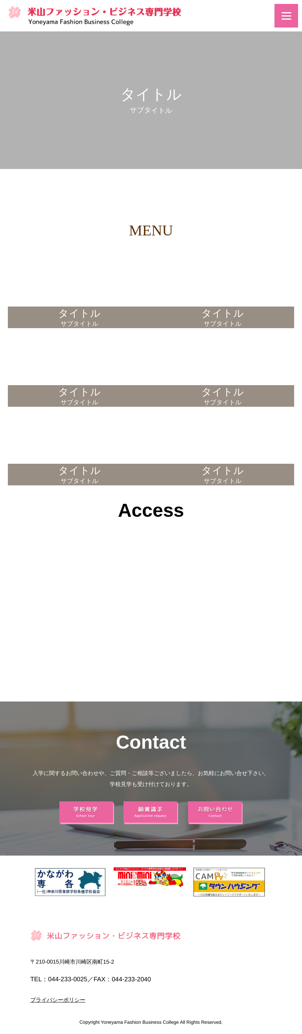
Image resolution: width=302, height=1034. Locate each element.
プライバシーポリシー (57, 1000)
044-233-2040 (131, 979)
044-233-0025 (67, 979)
